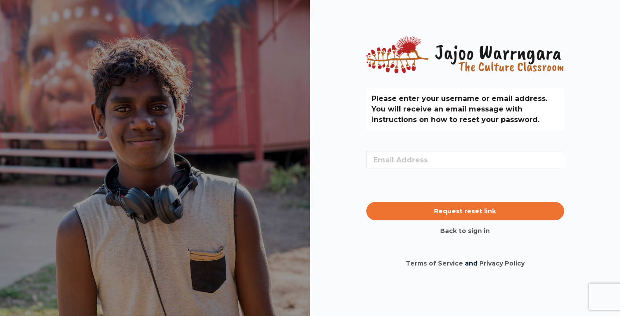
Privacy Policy (502, 263)
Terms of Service (434, 263)
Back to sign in (465, 231)
